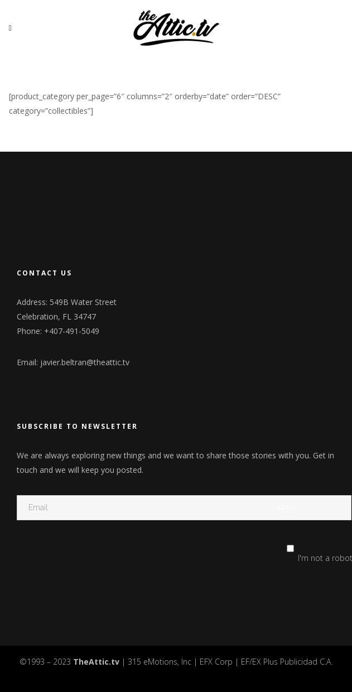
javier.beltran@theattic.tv (84, 362)
